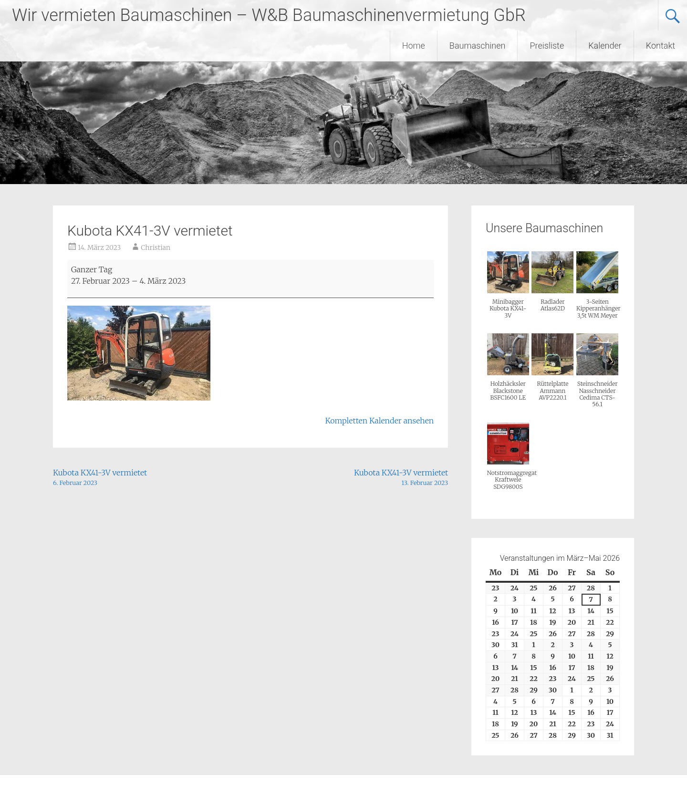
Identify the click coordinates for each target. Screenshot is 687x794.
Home (413, 46)
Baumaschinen (477, 46)
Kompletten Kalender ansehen (379, 420)
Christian (155, 247)
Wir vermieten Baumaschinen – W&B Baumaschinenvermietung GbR (269, 15)
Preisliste (547, 46)
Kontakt (660, 46)
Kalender (605, 46)
